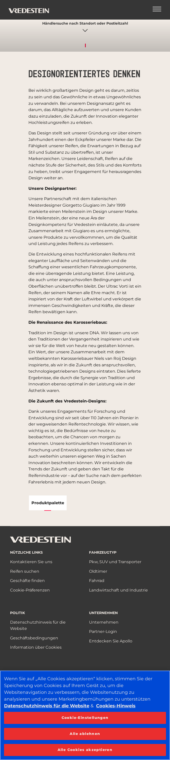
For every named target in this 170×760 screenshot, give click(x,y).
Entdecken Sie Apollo (110, 641)
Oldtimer (98, 571)
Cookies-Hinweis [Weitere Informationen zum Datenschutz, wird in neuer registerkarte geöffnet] (116, 706)
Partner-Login (103, 631)
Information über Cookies (36, 647)
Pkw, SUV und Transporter (115, 561)
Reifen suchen (24, 571)
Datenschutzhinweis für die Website (46, 706)
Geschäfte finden (27, 580)
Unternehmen (103, 622)
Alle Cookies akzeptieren (85, 749)
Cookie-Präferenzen (30, 590)
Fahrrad (96, 580)
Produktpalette (47, 502)
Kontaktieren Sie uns (31, 561)
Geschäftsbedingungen (34, 638)
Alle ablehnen (85, 733)
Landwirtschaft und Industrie (118, 590)
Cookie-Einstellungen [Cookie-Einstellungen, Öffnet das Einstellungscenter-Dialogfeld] (85, 717)
